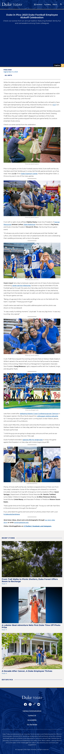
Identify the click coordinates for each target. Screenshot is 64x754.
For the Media (32, 724)
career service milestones (21, 285)
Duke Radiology (29, 224)
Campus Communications (32, 711)
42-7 (54, 105)
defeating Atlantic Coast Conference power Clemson (39, 413)
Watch (55, 4)
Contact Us (32, 715)
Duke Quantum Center (29, 173)
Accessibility (32, 720)
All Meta (8, 75)
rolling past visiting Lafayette (47, 416)
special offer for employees (33, 440)
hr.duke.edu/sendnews (12, 514)
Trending (47, 4)
